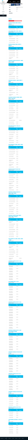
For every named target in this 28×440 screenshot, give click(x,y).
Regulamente (3, 11)
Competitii (9, 438)
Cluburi (13, 438)
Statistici (16, 438)
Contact (23, 438)
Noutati (3, 13)
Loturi (3, 9)
